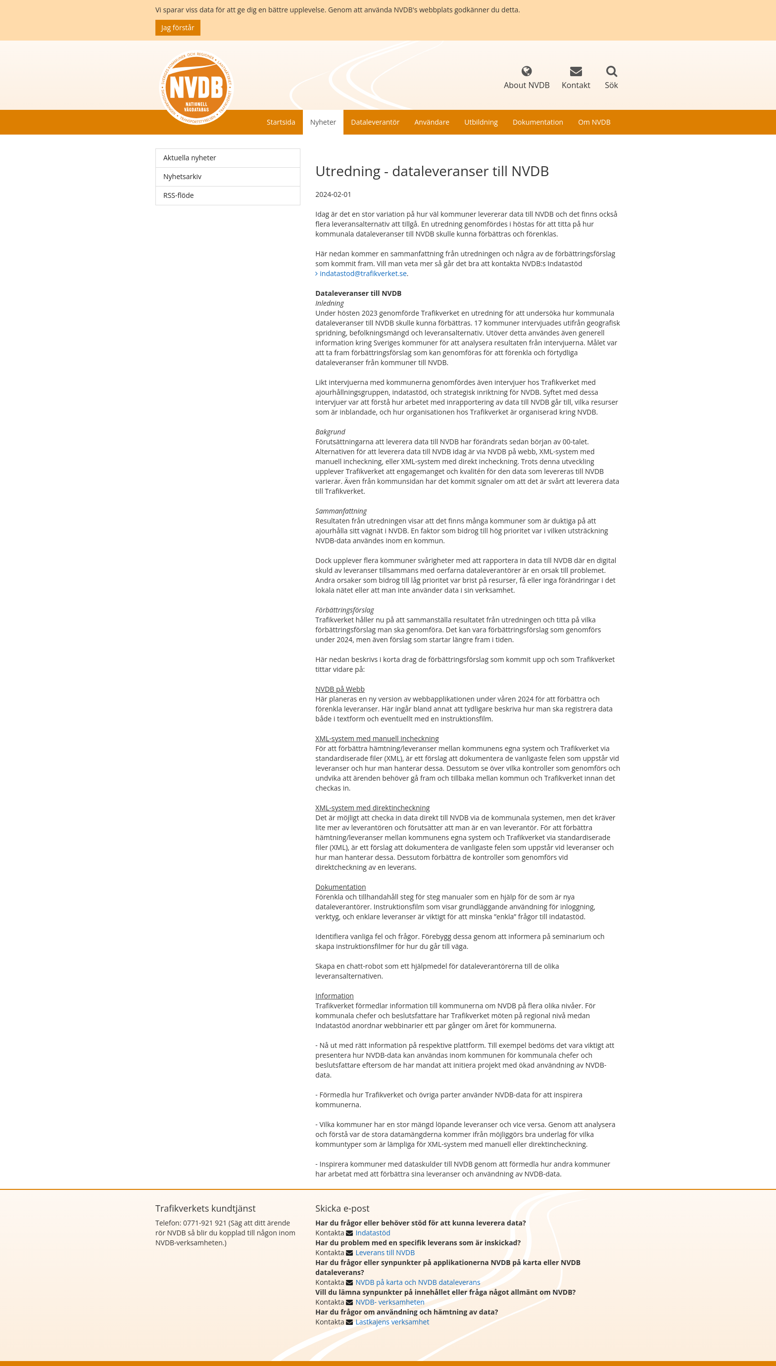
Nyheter (323, 122)
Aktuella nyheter (189, 157)
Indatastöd (372, 1232)
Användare (431, 122)
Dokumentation (538, 122)
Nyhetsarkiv (182, 176)
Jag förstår (177, 27)
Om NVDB (594, 122)
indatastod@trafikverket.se (363, 273)
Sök (611, 85)
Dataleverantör (375, 122)
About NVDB (527, 78)
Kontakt (576, 78)
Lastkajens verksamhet (392, 1321)
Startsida (281, 122)
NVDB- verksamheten (389, 1302)
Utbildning (481, 122)
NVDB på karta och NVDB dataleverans (417, 1282)
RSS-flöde (178, 195)
